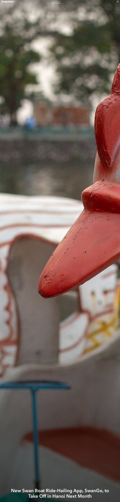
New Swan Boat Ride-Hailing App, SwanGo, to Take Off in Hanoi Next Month (60, 493)
